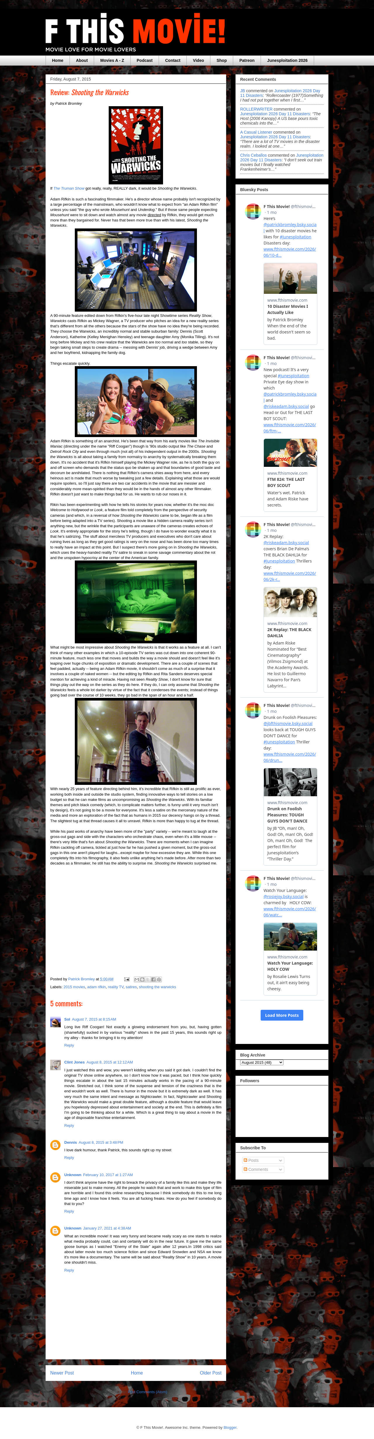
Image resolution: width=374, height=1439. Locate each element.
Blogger (230, 1427)
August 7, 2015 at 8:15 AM (94, 1019)
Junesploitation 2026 (287, 60)
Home (57, 60)
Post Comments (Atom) (147, 1392)
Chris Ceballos (253, 155)
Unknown (73, 1175)
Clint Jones (74, 1062)
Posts (251, 1160)
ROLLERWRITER (256, 109)
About (82, 60)
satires (131, 987)
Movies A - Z (112, 60)
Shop (222, 60)
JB (242, 90)
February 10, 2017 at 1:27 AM (108, 1175)
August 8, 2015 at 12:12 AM (109, 1062)
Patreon (246, 60)
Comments (256, 1169)
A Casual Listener (256, 132)
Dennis (70, 1142)
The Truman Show (68, 188)
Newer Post (62, 1372)
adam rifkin (96, 987)
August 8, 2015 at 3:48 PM (101, 1142)
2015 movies (74, 987)
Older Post (210, 1372)
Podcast (145, 60)
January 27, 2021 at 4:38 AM (107, 1228)
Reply (69, 1045)
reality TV (115, 987)
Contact (172, 60)
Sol (67, 1019)
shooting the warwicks (157, 987)
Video (198, 60)
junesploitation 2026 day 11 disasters (275, 113)
